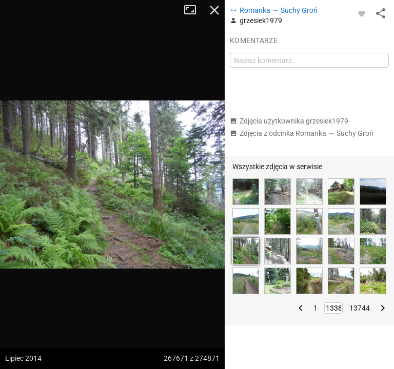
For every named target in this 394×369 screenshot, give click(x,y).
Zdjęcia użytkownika (289, 121)
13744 (359, 308)
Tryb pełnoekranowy (194, 10)
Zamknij (214, 10)
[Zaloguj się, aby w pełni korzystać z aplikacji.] (361, 13)
